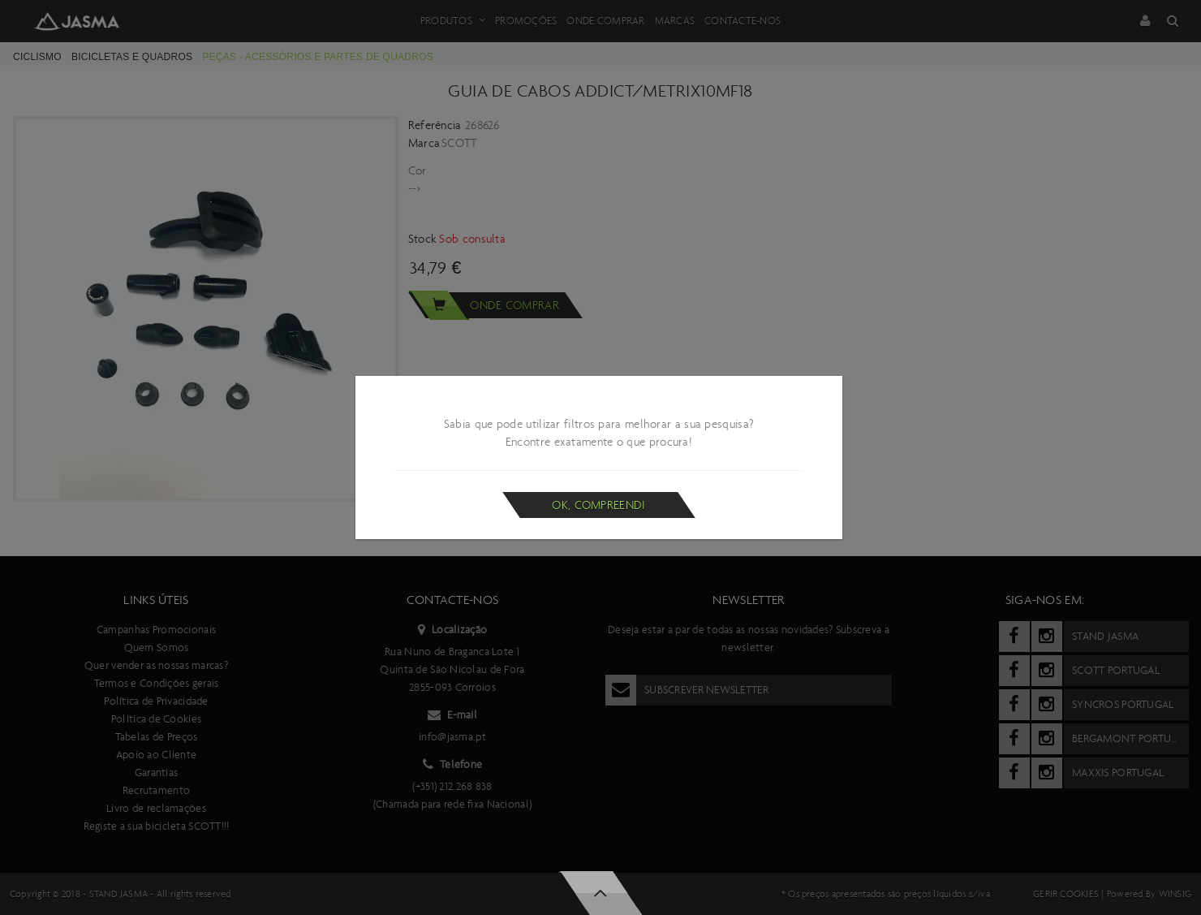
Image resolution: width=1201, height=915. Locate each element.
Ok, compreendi (598, 505)
